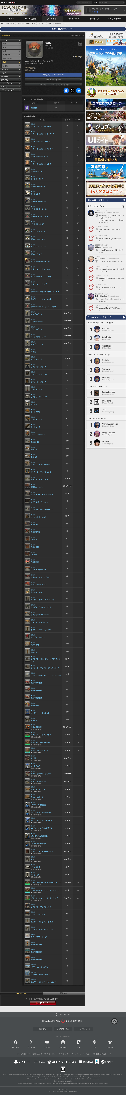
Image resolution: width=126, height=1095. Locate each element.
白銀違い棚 (35, 442)
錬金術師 (34, 108)
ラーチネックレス (37, 179)
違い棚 (33, 758)
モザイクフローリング (39, 937)
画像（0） (63, 993)
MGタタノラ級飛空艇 (38, 844)
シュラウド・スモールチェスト (42, 851)
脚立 (32, 859)
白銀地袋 (34, 457)
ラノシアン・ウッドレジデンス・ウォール (46, 675)
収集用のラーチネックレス (41, 299)
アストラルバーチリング (39, 750)
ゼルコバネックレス (38, 239)
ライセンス (75, 1054)
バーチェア (35, 875)
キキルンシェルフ (37, 592)
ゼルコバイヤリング (38, 232)
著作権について (37, 1054)
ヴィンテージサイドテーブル (41, 630)
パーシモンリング (37, 224)
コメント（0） (21, 993)
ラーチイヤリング (37, 171)
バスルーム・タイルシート (40, 974)
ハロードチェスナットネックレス (42, 134)
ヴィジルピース (36, 329)
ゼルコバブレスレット (39, 247)
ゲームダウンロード (83, 1029)
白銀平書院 (35, 645)
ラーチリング (35, 194)
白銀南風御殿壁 (36, 698)
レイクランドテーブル (39, 570)
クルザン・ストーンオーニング (42, 929)
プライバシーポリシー (50, 1054)
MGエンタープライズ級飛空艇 (41, 820)
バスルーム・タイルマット (40, 967)
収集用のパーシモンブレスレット (43, 307)
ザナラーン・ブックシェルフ (41, 472)
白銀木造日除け (36, 952)
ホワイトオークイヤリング (40, 262)
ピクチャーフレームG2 (39, 397)
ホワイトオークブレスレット (41, 277)
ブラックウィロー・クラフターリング (44, 898)
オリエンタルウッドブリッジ (41, 774)
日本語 (104, 2)
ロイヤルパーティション (39, 502)
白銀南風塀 (35, 705)
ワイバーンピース (37, 322)
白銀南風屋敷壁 (36, 690)
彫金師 (33, 934)
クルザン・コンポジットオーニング (43, 982)
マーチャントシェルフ (39, 517)
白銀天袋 (34, 449)
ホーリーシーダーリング (39, 156)
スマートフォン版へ (64, 1014)
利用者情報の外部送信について (102, 1054)
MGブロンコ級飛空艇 (38, 805)
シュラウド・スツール (39, 374)
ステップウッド (36, 359)
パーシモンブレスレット (39, 216)
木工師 (33, 124)
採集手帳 (4, 80)
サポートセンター (64, 1054)
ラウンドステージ (37, 797)
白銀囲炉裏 (35, 562)
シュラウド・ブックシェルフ (41, 464)
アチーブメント (6, 83)
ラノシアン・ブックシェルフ (41, 907)
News (33, 1047)
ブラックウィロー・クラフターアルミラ (45, 890)
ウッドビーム (35, 427)
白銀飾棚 (34, 555)
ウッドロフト (35, 412)
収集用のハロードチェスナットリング (45, 292)
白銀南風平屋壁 (36, 683)
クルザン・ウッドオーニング (41, 607)
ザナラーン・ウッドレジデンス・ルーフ (45, 668)
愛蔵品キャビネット (38, 487)
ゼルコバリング (36, 254)
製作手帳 (4, 76)
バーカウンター (36, 867)
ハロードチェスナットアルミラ (42, 149)
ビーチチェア (35, 766)
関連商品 (42, 1029)
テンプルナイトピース (39, 337)
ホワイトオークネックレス (40, 269)
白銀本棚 (34, 540)
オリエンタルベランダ (39, 781)
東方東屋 (34, 720)
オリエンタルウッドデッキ (40, 577)
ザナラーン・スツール (39, 382)
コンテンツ (5, 70)
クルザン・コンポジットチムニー (42, 922)
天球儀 (33, 352)
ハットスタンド (36, 389)
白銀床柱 (34, 652)
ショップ (4, 87)
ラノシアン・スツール (39, 367)
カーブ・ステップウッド (39, 479)
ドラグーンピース (37, 344)
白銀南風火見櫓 (36, 944)
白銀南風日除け (36, 959)
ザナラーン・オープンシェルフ (42, 494)
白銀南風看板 (35, 532)
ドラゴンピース (36, 314)
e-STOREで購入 (63, 1029)
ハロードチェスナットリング (41, 164)
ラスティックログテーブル (40, 615)
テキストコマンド (7, 90)
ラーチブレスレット (38, 186)
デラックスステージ (38, 789)
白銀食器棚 (35, 547)
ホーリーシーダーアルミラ (40, 141)
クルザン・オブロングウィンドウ (42, 600)
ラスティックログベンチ (39, 622)
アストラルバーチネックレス (41, 735)
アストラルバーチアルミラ (40, 743)
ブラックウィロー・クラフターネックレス (46, 883)
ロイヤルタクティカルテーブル (42, 510)
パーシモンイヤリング (39, 201)
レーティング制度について (22, 1054)
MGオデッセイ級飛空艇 (39, 836)
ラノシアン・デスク (38, 914)
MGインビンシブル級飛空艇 (41, 813)
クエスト (4, 73)
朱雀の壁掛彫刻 (36, 727)
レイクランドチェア (38, 434)
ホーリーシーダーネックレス (41, 126)
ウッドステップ (36, 419)
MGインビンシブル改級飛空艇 (41, 828)
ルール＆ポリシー (85, 1054)
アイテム (4, 40)
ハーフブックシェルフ (39, 585)
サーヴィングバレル (38, 637)
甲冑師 (33, 904)
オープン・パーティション (40, 713)
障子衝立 (34, 404)
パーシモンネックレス (39, 209)
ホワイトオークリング (39, 284)
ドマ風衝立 (35, 525)
